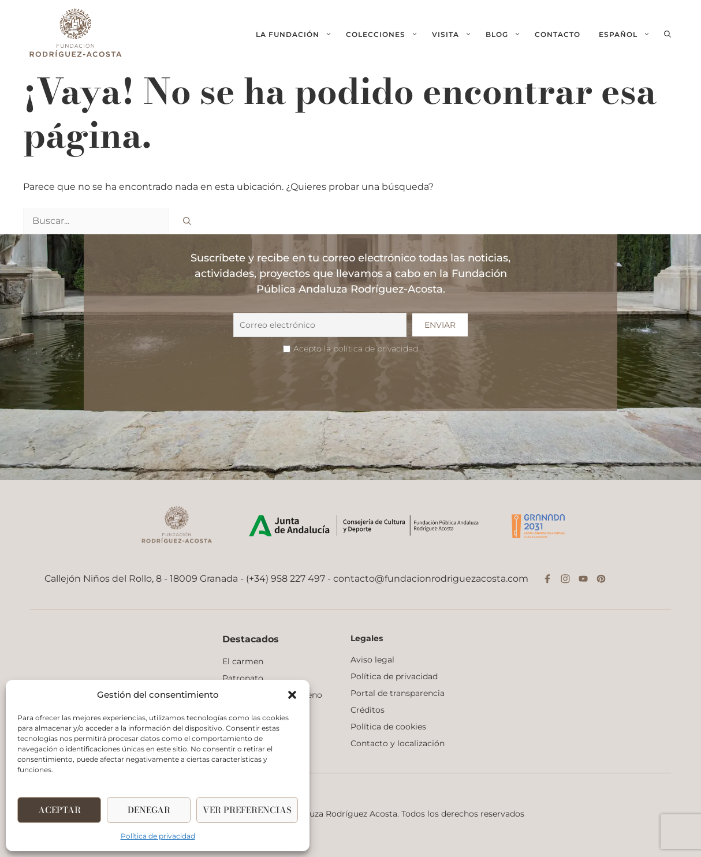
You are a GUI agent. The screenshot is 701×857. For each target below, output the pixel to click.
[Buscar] (187, 221)
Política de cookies (388, 726)
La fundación (297, 34)
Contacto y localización (397, 743)
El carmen (242, 661)
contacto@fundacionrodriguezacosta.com (430, 578)
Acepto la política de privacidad (355, 348)
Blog (507, 34)
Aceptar (59, 810)
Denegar (149, 810)
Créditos (367, 710)
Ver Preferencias (247, 810)
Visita (455, 34)
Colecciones (385, 34)
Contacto (557, 34)
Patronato (242, 678)
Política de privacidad (158, 836)
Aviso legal (372, 659)
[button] (292, 695)
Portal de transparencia (397, 693)
